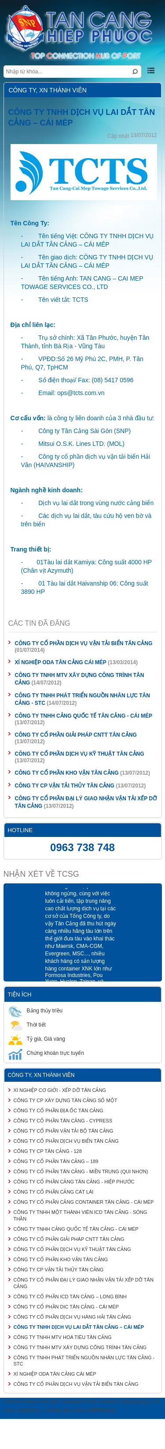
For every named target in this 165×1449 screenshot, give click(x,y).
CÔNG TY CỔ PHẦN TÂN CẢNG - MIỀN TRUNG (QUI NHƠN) (81, 1171)
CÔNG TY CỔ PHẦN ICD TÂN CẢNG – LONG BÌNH (70, 1296)
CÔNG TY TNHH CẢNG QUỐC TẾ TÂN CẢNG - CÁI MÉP (83, 716)
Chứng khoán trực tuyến (46, 1053)
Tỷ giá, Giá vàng (36, 1038)
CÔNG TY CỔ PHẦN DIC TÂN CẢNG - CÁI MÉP (66, 1306)
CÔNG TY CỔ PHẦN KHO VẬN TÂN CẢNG (67, 773)
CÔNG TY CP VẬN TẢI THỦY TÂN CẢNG (65, 786)
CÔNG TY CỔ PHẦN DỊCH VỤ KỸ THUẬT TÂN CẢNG (79, 754)
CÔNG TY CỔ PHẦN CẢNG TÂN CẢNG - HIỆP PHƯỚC (74, 1181)
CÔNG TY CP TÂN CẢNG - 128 (48, 1151)
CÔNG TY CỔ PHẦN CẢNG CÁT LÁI (54, 1191)
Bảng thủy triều (35, 1010)
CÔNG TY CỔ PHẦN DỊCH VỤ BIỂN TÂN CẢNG (66, 1141)
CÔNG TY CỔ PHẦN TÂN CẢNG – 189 (56, 1161)
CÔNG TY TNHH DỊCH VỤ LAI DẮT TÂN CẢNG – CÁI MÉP (79, 1327)
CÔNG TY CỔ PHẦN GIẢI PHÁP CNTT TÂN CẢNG (76, 735)
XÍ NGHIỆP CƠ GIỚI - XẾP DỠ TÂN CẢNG (60, 1090)
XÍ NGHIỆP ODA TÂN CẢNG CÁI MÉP (60, 662)
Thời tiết (27, 1024)
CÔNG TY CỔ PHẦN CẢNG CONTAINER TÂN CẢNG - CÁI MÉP (84, 1202)
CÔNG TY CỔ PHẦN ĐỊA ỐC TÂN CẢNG (58, 1110)
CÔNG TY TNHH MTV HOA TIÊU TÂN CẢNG (63, 1337)
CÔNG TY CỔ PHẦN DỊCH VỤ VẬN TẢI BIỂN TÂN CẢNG (84, 643)
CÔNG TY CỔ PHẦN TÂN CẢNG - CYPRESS (63, 1120)
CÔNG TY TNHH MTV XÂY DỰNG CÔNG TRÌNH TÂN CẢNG (80, 1347)
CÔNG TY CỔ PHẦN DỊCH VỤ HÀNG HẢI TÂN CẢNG (73, 1317)
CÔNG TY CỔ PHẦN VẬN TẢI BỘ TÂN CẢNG (64, 1130)
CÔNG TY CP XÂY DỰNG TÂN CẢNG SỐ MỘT (65, 1100)
